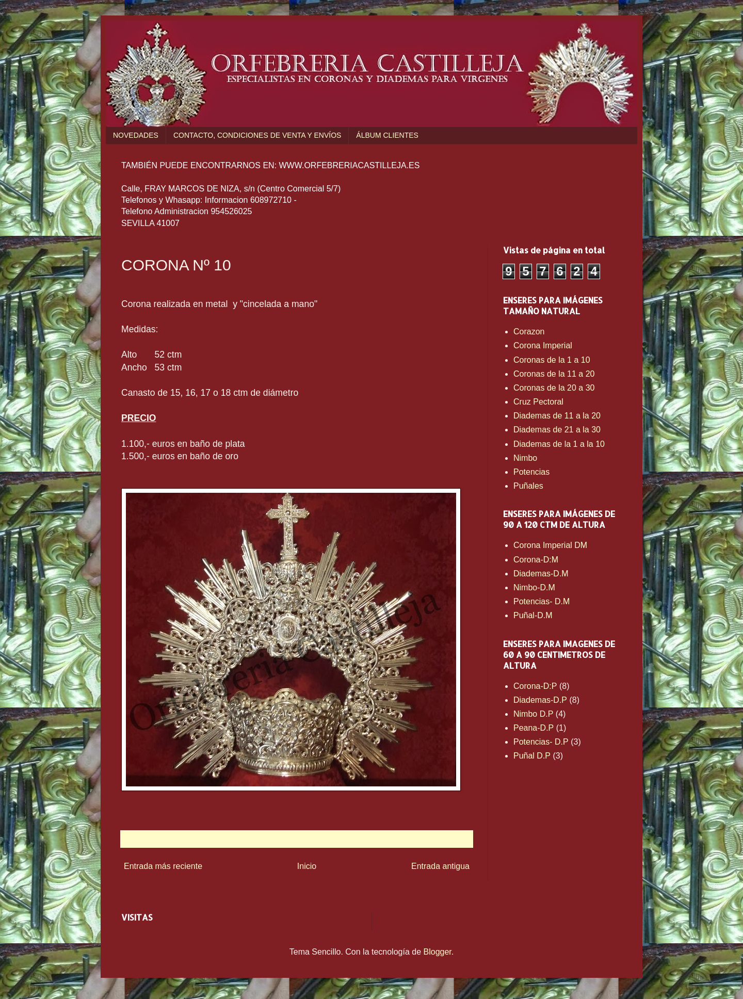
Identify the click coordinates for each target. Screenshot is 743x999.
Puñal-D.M (533, 615)
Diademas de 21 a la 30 (557, 429)
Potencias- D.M (541, 601)
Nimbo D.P (533, 714)
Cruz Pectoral (538, 401)
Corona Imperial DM (550, 545)
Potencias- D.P (541, 741)
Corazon (528, 331)
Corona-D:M (535, 559)
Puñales (528, 485)
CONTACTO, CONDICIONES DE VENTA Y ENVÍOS (257, 135)
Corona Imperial (542, 345)
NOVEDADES (135, 135)
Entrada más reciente (163, 866)
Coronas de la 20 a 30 (553, 387)
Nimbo (525, 458)
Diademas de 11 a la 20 (557, 415)
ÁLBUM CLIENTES (387, 135)
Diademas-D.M (541, 573)
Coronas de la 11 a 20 (553, 373)
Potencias (531, 472)
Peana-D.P (533, 727)
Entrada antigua (440, 866)
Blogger (437, 951)
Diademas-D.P (540, 700)
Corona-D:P (535, 686)
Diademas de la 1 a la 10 (559, 444)
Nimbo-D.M (534, 587)
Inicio (306, 866)
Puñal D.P (532, 755)
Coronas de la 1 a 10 (551, 360)
